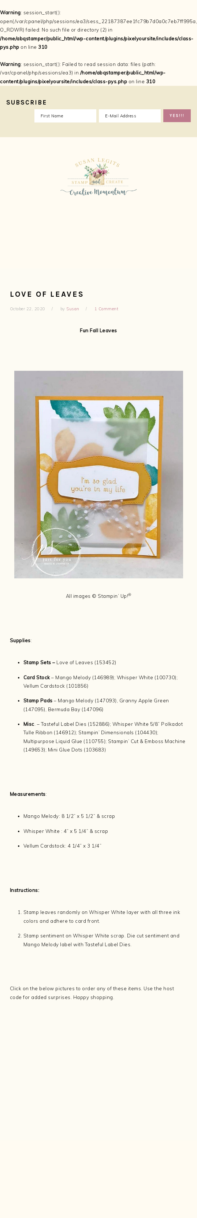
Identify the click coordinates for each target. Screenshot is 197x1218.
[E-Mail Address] (130, 115)
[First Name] (65, 115)
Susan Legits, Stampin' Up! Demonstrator (98, 203)
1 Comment (106, 308)
